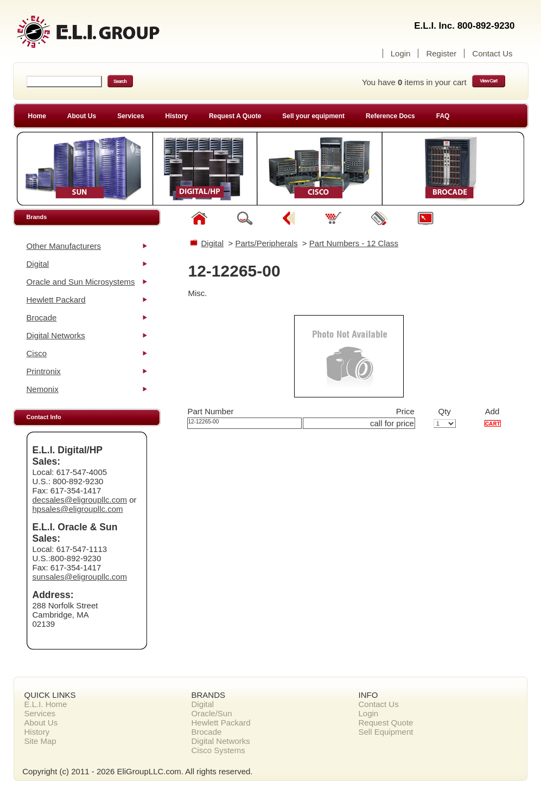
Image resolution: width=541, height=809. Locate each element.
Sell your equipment (313, 116)
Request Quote (386, 722)
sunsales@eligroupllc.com (80, 576)
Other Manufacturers (64, 246)
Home (37, 116)
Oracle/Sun (212, 713)
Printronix (44, 371)
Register (441, 53)
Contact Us (492, 53)
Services (130, 116)
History (177, 116)
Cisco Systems (218, 750)
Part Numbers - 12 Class (353, 243)
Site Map (40, 741)
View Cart (488, 81)
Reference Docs (390, 116)
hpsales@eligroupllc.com (78, 508)
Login (401, 53)
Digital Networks (56, 335)
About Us (81, 116)
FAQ (443, 116)
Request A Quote (235, 116)
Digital (38, 263)
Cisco (37, 353)
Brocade (42, 317)
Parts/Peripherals (266, 243)
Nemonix (43, 389)
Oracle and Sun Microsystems (81, 281)
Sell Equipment (386, 731)
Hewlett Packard (56, 299)
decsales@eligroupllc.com (80, 499)
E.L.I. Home (45, 704)
